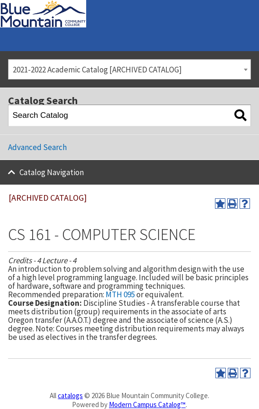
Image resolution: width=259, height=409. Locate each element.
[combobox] (129, 69)
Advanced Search (37, 147)
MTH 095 (120, 294)
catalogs (70, 395)
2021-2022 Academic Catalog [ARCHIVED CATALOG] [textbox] (97, 69)
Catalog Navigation (51, 172)
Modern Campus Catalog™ (147, 404)
